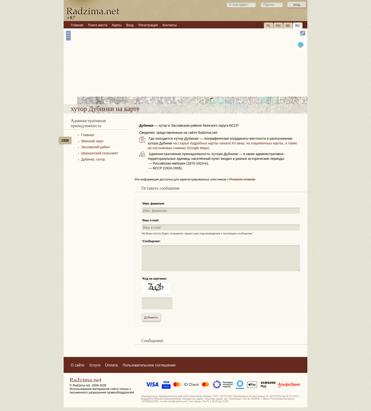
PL (268, 25)
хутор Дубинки (202, 91)
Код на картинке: (155, 278)
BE (288, 25)
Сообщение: (152, 241)
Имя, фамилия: (154, 203)
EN (278, 25)
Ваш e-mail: (151, 220)
